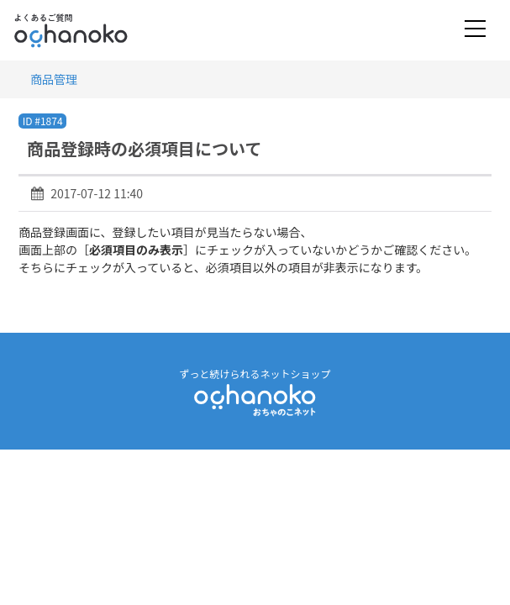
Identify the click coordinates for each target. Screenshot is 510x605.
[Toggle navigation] (475, 30)
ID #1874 (43, 120)
